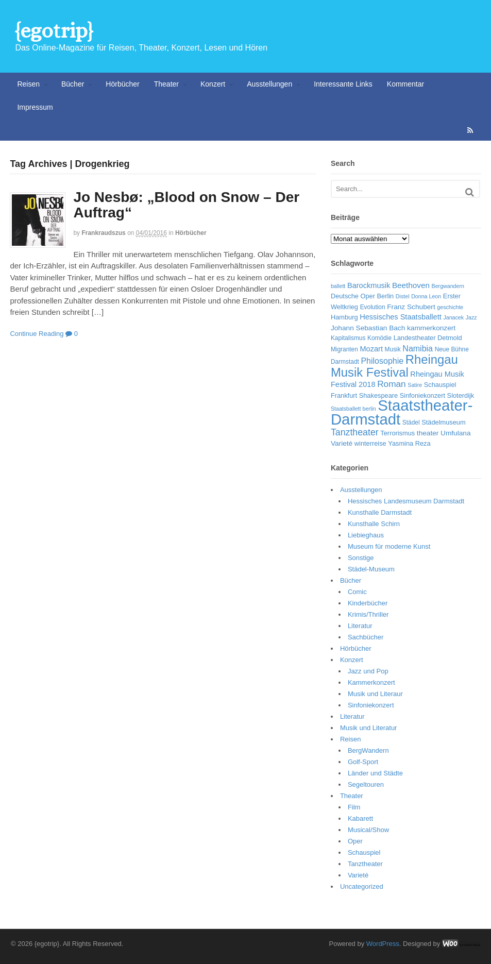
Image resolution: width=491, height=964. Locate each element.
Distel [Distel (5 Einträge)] (403, 296)
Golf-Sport (363, 762)
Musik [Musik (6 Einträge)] (393, 349)
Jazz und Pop (368, 671)
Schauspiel (364, 852)
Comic (357, 592)
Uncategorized (361, 886)
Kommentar (405, 84)
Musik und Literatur (368, 728)
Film (354, 807)
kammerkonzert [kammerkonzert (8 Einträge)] (431, 328)
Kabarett (360, 818)
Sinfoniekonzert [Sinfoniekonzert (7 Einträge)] (422, 395)
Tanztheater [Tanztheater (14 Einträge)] (355, 432)
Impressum (35, 107)
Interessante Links (343, 84)
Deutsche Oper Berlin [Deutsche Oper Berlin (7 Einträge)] (362, 296)
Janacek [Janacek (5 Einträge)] (453, 317)
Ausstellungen (269, 84)
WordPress (382, 944)
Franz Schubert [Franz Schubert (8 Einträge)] (411, 307)
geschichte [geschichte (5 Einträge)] (450, 307)
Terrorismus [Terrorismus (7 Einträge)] (397, 433)
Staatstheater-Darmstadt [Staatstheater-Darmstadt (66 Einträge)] (402, 412)
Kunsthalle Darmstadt (380, 512)
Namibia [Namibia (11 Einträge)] (417, 348)
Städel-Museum (371, 569)
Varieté (358, 875)
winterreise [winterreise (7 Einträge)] (370, 443)
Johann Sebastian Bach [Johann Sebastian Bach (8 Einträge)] (368, 328)
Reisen (28, 84)
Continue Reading (36, 333)
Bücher (72, 84)
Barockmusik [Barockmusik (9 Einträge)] (368, 285)
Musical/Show (368, 830)
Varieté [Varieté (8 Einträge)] (341, 443)
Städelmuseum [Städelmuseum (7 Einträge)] (443, 422)
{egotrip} (54, 30)
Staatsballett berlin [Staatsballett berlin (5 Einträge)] (353, 408)
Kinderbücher (367, 603)
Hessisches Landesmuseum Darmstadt (406, 501)
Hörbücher (122, 84)
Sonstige (361, 558)
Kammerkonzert (371, 682)
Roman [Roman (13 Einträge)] (391, 384)
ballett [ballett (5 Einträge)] (338, 286)
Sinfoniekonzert (371, 705)
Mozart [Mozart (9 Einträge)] (371, 349)
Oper (355, 841)
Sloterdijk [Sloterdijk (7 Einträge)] (461, 395)
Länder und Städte (375, 773)
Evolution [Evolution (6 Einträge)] (372, 307)
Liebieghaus (366, 535)
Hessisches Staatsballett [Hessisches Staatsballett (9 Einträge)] (401, 317)
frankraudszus (103, 232)
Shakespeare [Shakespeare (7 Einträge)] (378, 395)
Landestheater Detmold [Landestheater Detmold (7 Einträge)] (428, 338)
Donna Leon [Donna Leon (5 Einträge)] (426, 296)
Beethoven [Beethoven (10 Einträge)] (411, 285)
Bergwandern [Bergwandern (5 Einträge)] (448, 286)
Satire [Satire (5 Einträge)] (415, 385)
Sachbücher (365, 637)
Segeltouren (366, 784)
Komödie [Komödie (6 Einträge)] (379, 338)
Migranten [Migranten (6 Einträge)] (344, 349)
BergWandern (368, 750)
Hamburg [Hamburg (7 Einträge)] (344, 317)
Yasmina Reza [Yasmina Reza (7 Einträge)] (409, 443)
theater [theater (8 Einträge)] (428, 433)
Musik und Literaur (375, 694)
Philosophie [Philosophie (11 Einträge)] (382, 361)
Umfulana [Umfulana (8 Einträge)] (456, 433)
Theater (166, 84)
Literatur (360, 626)
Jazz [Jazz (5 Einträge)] (471, 317)
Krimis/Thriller (368, 614)
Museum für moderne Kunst (389, 546)
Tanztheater (365, 864)
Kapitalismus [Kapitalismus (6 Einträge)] (348, 338)
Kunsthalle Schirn (374, 524)
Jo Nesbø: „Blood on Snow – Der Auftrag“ (186, 205)
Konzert (212, 84)
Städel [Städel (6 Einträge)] (411, 422)
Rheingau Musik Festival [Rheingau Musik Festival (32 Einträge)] (394, 365)
